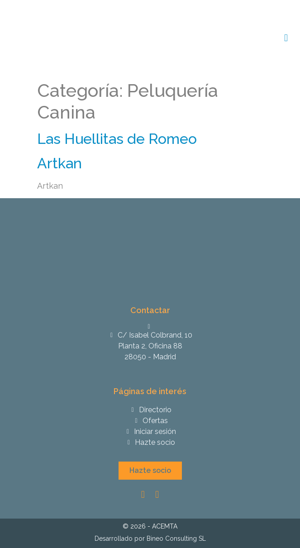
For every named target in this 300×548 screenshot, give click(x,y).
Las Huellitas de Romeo (117, 138)
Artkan (59, 163)
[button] (150, 471)
